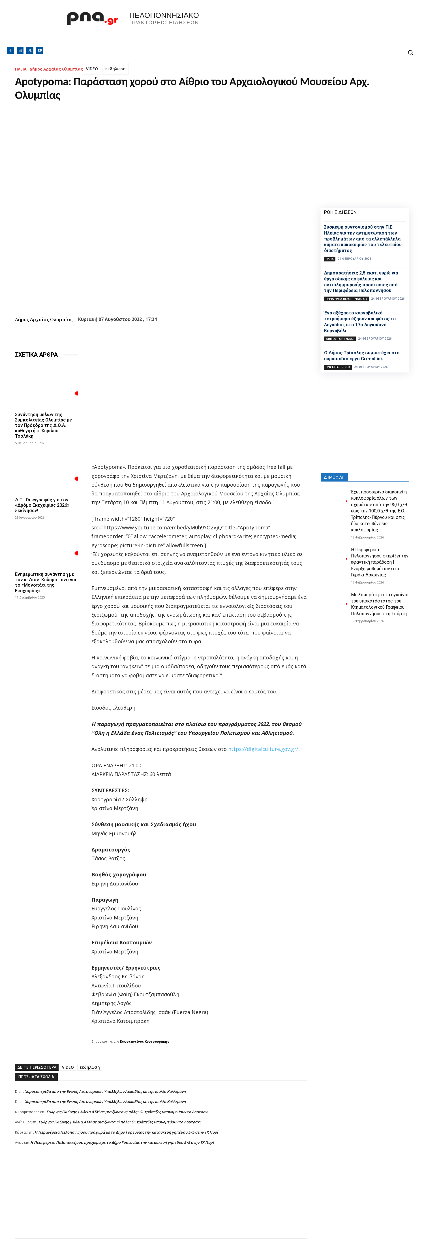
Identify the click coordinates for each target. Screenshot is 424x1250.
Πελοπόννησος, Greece (291, 27)
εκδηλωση (115, 68)
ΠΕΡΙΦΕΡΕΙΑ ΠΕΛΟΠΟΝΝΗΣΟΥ (346, 299)
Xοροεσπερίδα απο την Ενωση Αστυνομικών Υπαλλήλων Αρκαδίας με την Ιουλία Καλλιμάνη (105, 1091)
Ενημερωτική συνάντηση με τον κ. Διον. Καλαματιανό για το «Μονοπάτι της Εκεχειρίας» (45, 582)
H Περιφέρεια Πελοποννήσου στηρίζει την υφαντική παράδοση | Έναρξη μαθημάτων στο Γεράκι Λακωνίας (379, 562)
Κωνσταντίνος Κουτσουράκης (144, 1041)
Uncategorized (338, 367)
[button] (410, 52)
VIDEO (92, 68)
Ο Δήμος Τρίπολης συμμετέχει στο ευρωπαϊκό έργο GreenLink (362, 355)
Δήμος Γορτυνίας (340, 339)
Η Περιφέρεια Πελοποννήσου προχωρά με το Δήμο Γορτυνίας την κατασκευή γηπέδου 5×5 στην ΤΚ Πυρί (126, 1132)
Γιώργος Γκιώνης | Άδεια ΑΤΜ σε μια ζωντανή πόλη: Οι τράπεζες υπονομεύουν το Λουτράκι (127, 1111)
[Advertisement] (161, 1198)
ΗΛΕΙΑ (21, 69)
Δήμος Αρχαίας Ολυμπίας (56, 69)
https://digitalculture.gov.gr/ (263, 749)
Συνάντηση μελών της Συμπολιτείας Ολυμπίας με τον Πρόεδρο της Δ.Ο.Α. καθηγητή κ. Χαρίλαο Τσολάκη (43, 425)
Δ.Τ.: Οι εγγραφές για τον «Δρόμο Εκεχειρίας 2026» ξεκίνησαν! (42, 505)
